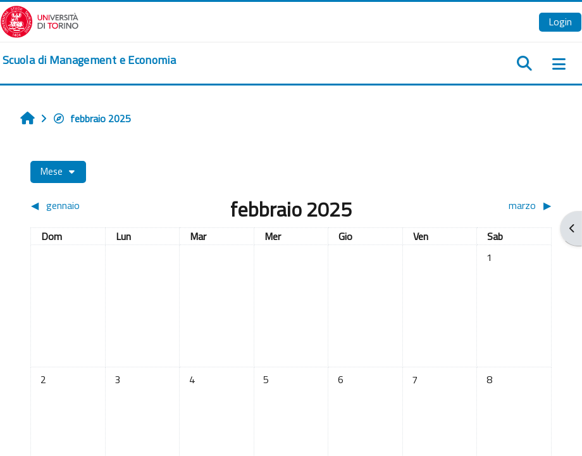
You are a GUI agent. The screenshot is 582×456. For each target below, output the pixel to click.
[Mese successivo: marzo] (486, 205)
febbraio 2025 (92, 118)
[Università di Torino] (39, 20)
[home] (89, 60)
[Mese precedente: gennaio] (95, 205)
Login (560, 21)
